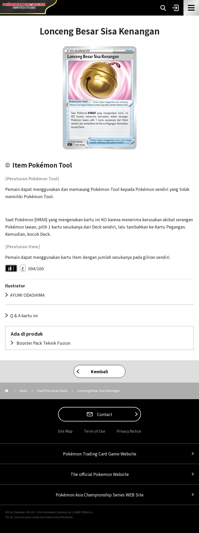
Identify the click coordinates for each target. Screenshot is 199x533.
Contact (104, 414)
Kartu (23, 390)
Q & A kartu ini (24, 315)
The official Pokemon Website (99, 474)
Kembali (99, 371)
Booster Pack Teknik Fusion (43, 343)
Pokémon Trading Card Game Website (99, 454)
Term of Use (94, 431)
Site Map (65, 431)
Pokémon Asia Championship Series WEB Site (100, 495)
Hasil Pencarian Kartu (52, 390)
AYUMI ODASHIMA (27, 295)
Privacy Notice (129, 431)
